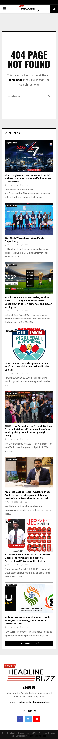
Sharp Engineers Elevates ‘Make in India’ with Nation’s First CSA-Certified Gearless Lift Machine (28, 178)
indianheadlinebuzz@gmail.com (34, 702)
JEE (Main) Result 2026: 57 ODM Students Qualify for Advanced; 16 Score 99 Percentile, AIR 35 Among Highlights (27, 558)
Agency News (12, 143)
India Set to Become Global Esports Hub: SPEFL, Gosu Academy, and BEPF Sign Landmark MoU (27, 620)
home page (15, 79)
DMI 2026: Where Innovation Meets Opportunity (24, 239)
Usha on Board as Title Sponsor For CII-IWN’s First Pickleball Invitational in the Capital (27, 366)
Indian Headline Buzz (37, 736)
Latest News (12, 133)
